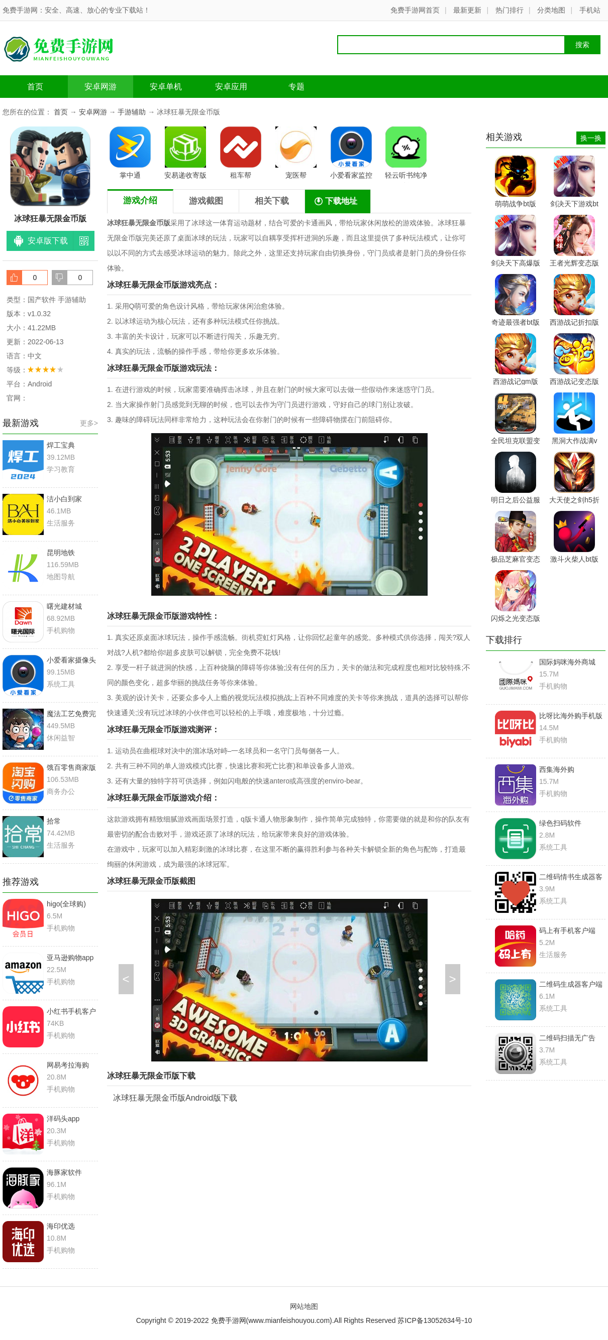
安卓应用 (231, 86)
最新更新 (467, 10)
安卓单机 (166, 86)
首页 (35, 86)
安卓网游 (100, 86)
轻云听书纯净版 (406, 154)
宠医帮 (296, 152)
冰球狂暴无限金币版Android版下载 (175, 1098)
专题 (296, 86)
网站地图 (304, 1306)
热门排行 (509, 10)
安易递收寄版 (185, 152)
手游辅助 (132, 112)
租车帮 (240, 152)
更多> (89, 423)
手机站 (589, 10)
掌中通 (130, 152)
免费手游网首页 (415, 10)
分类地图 (551, 10)
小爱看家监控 (351, 152)
